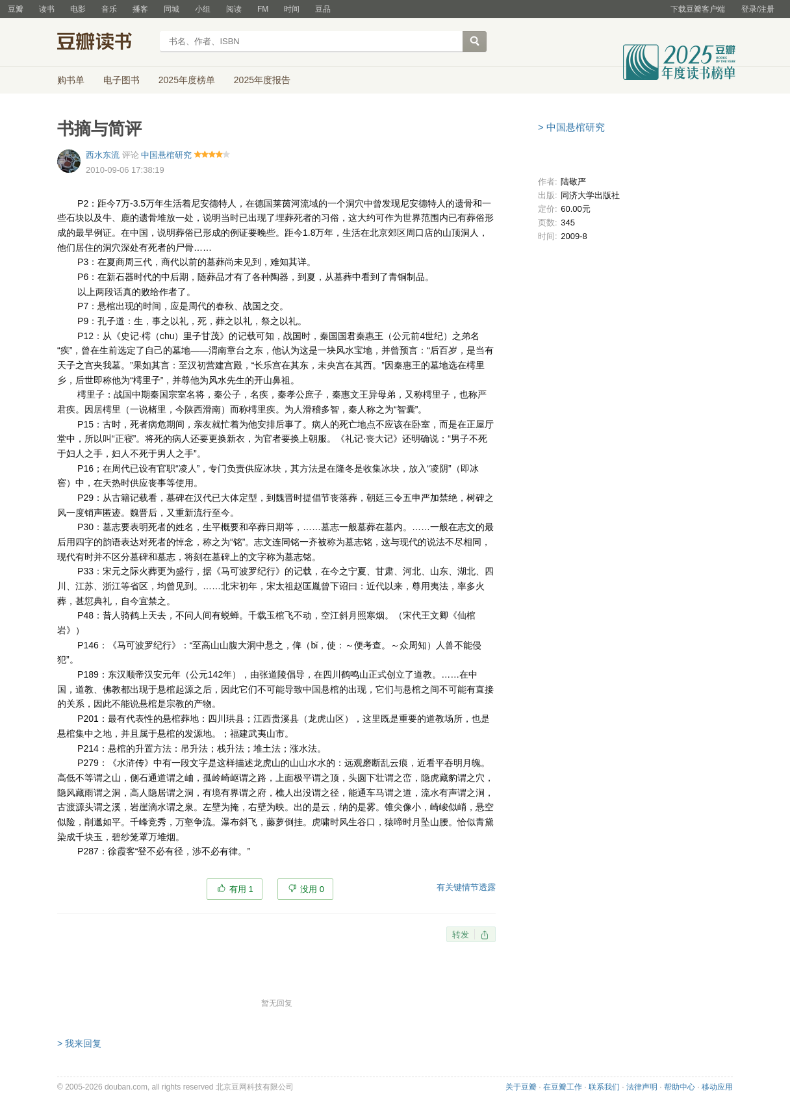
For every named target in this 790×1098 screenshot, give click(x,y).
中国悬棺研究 (166, 155)
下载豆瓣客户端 (697, 9)
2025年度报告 (262, 80)
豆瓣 (15, 9)
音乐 (109, 9)
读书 (47, 9)
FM (262, 9)
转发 (460, 934)
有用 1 (241, 889)
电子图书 (121, 80)
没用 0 (312, 889)
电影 (78, 9)
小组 (202, 9)
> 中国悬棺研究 (571, 127)
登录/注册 (757, 9)
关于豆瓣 (521, 1087)
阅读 (234, 9)
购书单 (70, 80)
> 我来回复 (79, 1043)
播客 (140, 9)
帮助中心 (679, 1087)
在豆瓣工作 (562, 1087)
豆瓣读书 (104, 43)
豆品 (323, 9)
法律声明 (641, 1087)
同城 (171, 9)
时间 (291, 9)
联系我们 (604, 1087)
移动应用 (717, 1087)
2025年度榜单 (187, 80)
